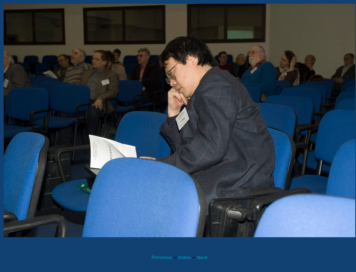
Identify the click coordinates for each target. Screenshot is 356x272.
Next (202, 257)
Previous (161, 257)
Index (184, 257)
